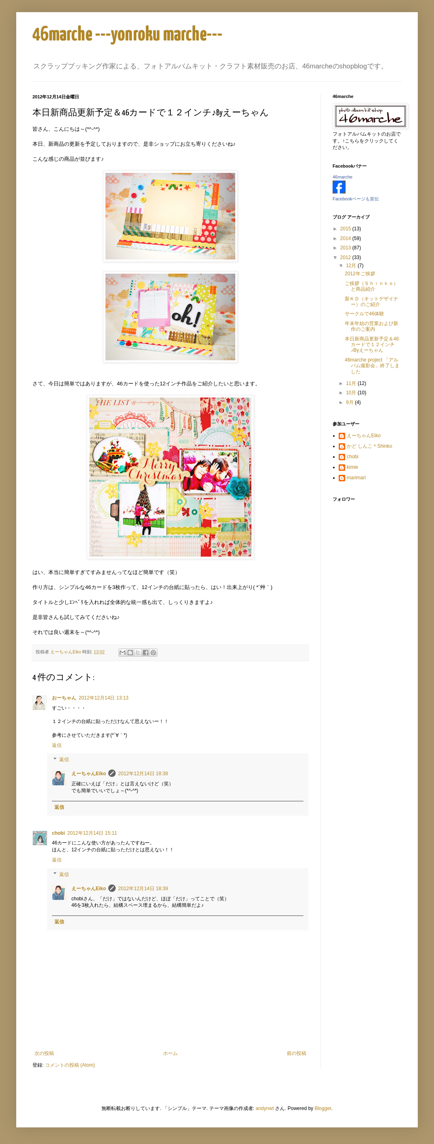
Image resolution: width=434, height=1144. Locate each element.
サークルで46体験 (364, 314)
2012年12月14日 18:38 (143, 773)
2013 (346, 248)
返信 (57, 745)
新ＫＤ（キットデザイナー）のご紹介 (371, 301)
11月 (352, 383)
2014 (346, 238)
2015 (346, 229)
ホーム (170, 1053)
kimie (352, 467)
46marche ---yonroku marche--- (127, 35)
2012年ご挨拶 (360, 273)
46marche (342, 176)
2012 (346, 257)
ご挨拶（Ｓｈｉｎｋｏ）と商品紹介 (371, 286)
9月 (350, 402)
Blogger (323, 1108)
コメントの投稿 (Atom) (70, 1065)
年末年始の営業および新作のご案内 (371, 326)
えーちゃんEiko (88, 773)
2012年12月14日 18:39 (143, 888)
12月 (352, 265)
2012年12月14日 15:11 (92, 833)
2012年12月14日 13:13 (104, 698)
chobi (58, 833)
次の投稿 (44, 1053)
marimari (356, 478)
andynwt (265, 1108)
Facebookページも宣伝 (356, 198)
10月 (352, 393)
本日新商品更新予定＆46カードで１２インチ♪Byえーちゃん (372, 344)
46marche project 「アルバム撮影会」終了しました (372, 365)
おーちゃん (64, 698)
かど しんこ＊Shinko (369, 446)
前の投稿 (296, 1053)
